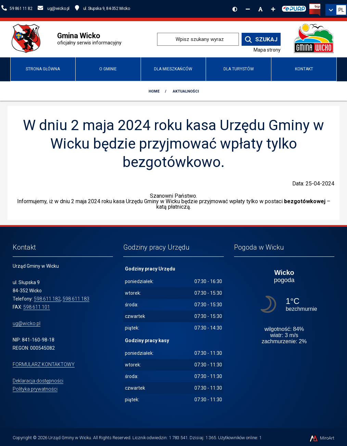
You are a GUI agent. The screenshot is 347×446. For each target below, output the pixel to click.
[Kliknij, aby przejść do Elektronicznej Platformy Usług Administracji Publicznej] (294, 7)
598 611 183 (76, 299)
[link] (336, 10)
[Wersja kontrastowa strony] (235, 9)
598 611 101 (36, 307)
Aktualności (186, 91)
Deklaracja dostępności (38, 381)
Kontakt (304, 69)
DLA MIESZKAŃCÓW (173, 69)
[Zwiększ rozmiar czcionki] (273, 9)
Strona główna (43, 69)
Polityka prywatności (35, 389)
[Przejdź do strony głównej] (314, 39)
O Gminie (108, 69)
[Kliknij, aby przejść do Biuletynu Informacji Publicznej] (314, 9)
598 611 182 (47, 299)
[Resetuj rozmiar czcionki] (260, 9)
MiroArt (321, 438)
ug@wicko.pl (26, 323)
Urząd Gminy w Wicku (69, 437)
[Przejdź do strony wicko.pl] (28, 39)
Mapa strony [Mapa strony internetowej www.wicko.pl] (267, 50)
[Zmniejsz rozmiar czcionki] (247, 9)
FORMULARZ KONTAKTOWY (44, 364)
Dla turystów (238, 69)
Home (154, 91)
